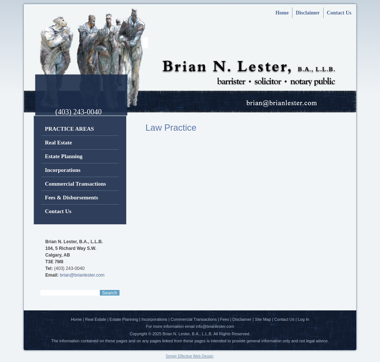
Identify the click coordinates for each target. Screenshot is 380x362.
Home (282, 13)
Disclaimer (308, 13)
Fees (224, 319)
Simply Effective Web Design (189, 356)
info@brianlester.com (215, 326)
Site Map (263, 319)
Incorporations (63, 170)
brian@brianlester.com (82, 275)
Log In (303, 319)
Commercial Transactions (75, 184)
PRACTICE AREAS (69, 129)
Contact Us (339, 13)
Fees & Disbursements (71, 197)
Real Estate (58, 143)
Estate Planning (63, 156)
